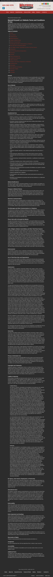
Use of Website (13, 34)
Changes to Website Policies (15, 40)
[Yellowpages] (42, 4)
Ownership (12, 54)
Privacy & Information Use (15, 56)
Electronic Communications (15, 42)
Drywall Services (19, 12)
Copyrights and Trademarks (15, 58)
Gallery (33, 12)
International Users (13, 63)
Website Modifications (14, 38)
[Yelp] (46, 4)
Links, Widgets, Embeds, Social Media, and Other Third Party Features (23, 47)
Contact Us (44, 12)
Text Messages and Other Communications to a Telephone (21, 43)
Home (7, 12)
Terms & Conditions (40, 575)
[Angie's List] (48, 4)
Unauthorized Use (13, 36)
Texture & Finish (27, 12)
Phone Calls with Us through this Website (18, 45)
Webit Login (47, 575)
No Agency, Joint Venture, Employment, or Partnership (20, 61)
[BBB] (3, 8)
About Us (12, 12)
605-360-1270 (8, 5)
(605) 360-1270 (31, 569)
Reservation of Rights (14, 68)
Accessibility (12, 72)
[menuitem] (8, 12)
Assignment (12, 70)
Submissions (12, 52)
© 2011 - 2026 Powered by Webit (9, 575)
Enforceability (12, 65)
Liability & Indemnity (14, 59)
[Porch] (50, 4)
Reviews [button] (38, 12)
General (11, 33)
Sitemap (32, 575)
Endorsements (12, 49)
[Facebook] (44, 4)
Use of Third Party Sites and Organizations (18, 50)
